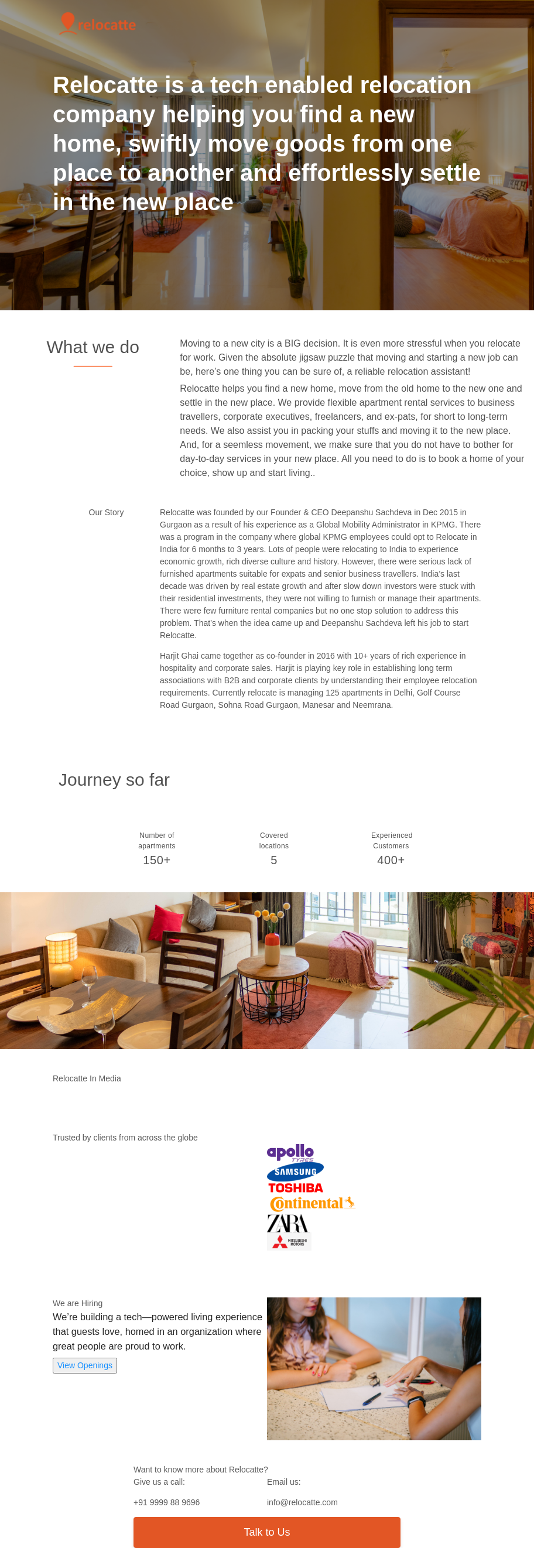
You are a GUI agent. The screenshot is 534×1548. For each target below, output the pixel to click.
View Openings (84, 1365)
